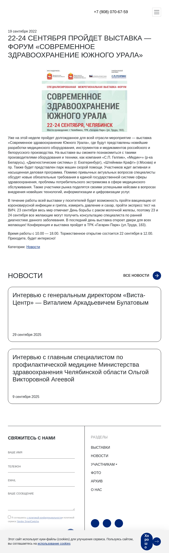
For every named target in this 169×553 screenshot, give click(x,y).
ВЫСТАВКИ (100, 447)
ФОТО (96, 473)
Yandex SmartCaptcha (28, 521)
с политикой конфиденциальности (44, 517)
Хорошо (147, 541)
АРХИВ (97, 481)
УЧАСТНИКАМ (103, 464)
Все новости (136, 275)
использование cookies (54, 543)
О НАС (96, 490)
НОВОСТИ (99, 456)
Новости (33, 247)
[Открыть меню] (156, 12)
